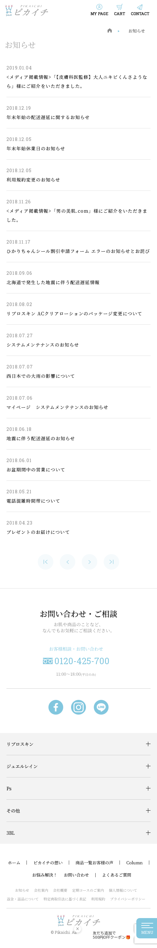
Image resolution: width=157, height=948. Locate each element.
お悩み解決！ (44, 875)
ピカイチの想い (48, 863)
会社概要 (60, 890)
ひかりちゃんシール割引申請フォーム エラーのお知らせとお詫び (78, 251)
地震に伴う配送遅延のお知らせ (40, 438)
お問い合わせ (76, 875)
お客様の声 (102, 863)
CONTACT (140, 13)
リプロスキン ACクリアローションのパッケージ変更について (74, 313)
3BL (10, 833)
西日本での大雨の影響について (40, 376)
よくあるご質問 (116, 875)
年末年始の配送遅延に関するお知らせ (48, 117)
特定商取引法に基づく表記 (65, 898)
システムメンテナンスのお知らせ (42, 344)
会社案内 (41, 890)
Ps (8, 788)
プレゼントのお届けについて (38, 532)
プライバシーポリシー (127, 898)
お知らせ (136, 31)
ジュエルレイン (22, 766)
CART (119, 13)
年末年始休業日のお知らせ (35, 148)
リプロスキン (20, 744)
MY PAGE (99, 13)
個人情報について (123, 890)
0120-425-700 (82, 661)
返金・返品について (23, 898)
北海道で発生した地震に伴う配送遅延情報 (53, 282)
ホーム (14, 863)
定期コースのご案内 (88, 890)
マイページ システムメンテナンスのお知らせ (57, 407)
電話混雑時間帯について (33, 500)
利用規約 (98, 898)
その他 (13, 810)
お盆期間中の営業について (35, 469)
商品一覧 (84, 863)
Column (134, 863)
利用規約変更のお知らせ (33, 179)
